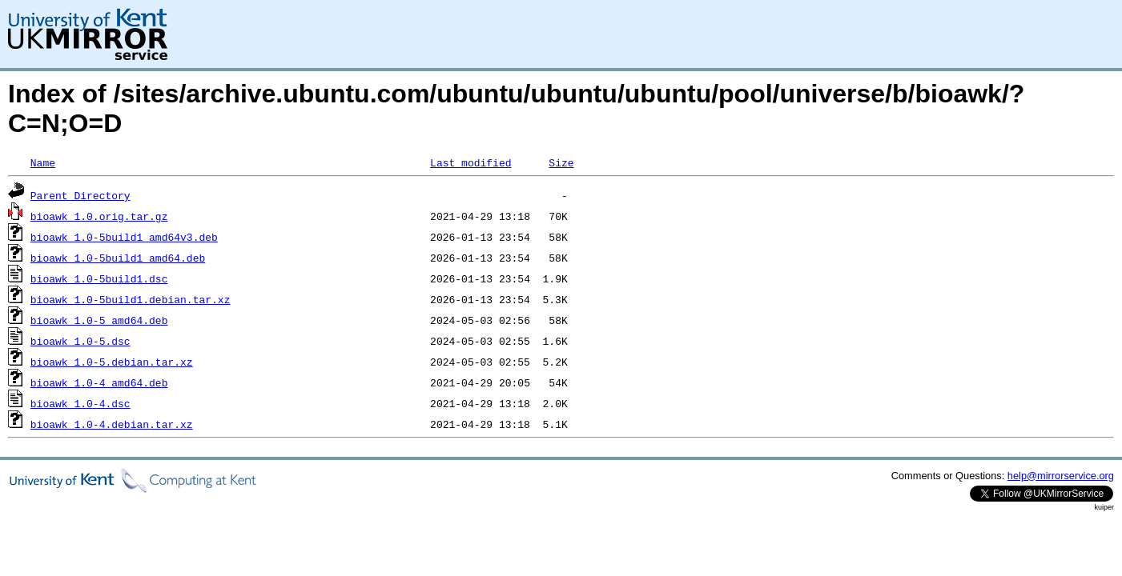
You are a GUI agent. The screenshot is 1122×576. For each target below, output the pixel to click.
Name (42, 162)
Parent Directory (80, 195)
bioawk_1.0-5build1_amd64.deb (117, 257)
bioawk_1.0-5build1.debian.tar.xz (130, 299)
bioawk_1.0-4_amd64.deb (99, 382)
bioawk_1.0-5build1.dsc (99, 278)
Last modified (470, 162)
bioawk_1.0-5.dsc (80, 341)
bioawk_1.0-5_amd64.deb (99, 320)
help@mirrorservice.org (1060, 476)
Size (561, 162)
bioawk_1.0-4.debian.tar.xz (111, 424)
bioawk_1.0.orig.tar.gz (99, 216)
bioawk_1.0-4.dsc (80, 403)
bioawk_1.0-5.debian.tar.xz (111, 361)
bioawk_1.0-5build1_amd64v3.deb (124, 237)
